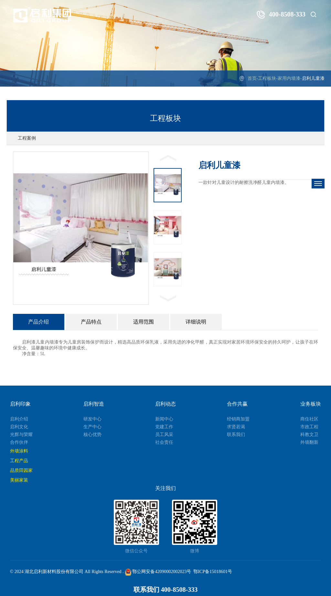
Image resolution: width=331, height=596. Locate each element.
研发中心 (92, 419)
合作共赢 (237, 404)
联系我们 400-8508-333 (165, 589)
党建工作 (164, 426)
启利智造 (93, 404)
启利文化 (19, 426)
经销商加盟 (238, 419)
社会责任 (164, 442)
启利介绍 (19, 419)
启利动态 (165, 404)
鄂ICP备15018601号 (212, 571)
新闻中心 (164, 419)
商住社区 (309, 419)
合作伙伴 (19, 442)
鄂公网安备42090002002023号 (158, 571)
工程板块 (267, 78)
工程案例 (27, 138)
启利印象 (20, 404)
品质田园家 (21, 470)
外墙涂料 (19, 451)
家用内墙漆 (289, 78)
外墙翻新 (309, 442)
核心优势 (92, 434)
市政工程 (309, 426)
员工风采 (164, 434)
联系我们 (236, 434)
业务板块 (310, 404)
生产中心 (92, 426)
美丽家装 (19, 480)
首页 (252, 78)
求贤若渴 (236, 426)
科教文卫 (309, 434)
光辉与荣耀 (21, 434)
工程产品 (19, 460)
